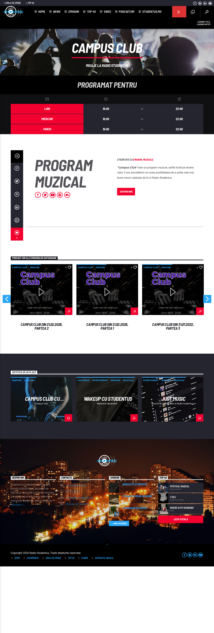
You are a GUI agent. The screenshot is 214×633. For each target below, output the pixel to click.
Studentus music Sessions (137, 562)
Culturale (83, 447)
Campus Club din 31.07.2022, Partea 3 (173, 393)
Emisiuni (73, 11)
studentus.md (151, 11)
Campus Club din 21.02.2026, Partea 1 (107, 393)
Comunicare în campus (134, 574)
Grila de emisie (12, 3)
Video (107, 11)
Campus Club (19, 334)
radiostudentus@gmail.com (80, 564)
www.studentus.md (75, 552)
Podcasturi (126, 11)
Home (41, 11)
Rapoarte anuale (104, 624)
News (56, 11)
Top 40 (29, 3)
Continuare (126, 258)
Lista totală (181, 585)
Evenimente (33, 624)
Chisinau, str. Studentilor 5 (79, 570)
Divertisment (100, 447)
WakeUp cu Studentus (108, 465)
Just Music (173, 465)
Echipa (84, 624)
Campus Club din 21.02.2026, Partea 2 (41, 393)
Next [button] (207, 366)
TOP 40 (71, 624)
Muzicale (148, 226)
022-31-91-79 (72, 558)
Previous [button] (6, 366)
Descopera (18, 571)
